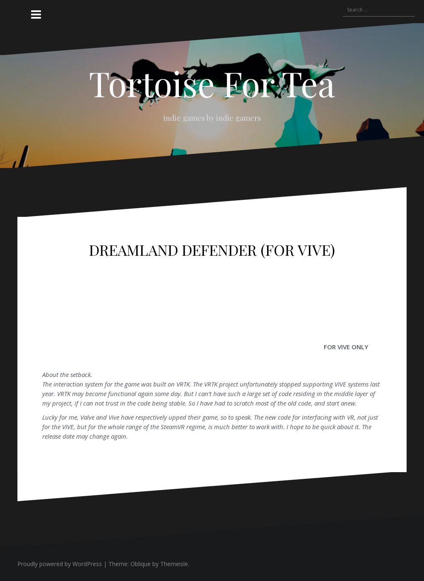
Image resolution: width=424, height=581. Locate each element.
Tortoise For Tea (212, 83)
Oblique (140, 564)
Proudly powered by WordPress (59, 564)
